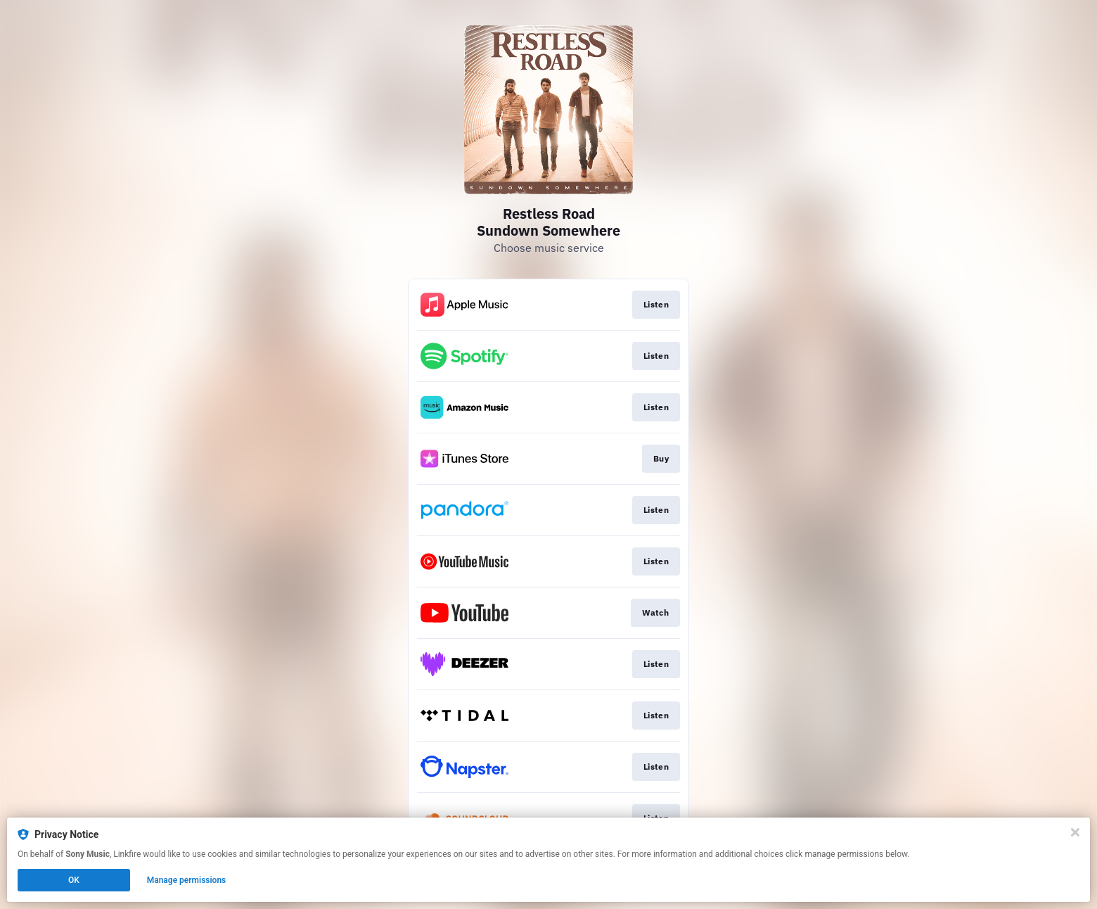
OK (73, 880)
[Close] (1075, 832)
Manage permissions (186, 880)
